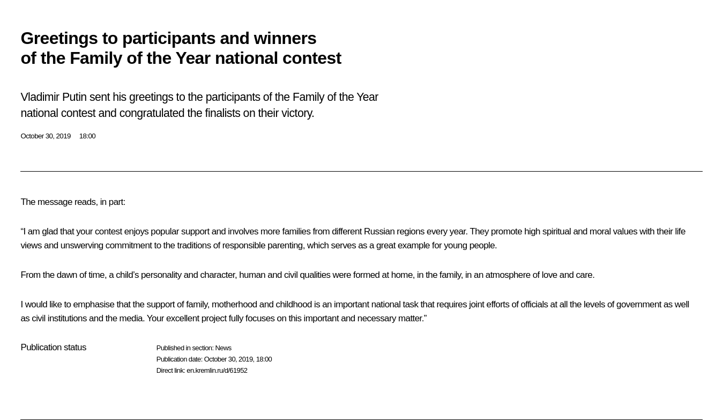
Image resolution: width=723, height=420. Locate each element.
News (223, 348)
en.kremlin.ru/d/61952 (217, 370)
